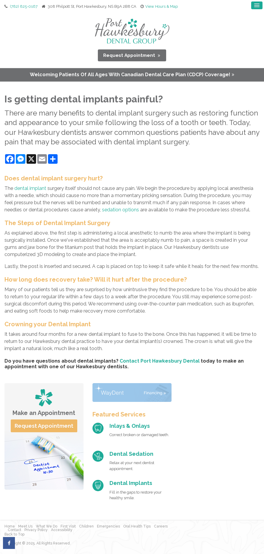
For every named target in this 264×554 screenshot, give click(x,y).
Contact (14, 530)
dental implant (30, 188)
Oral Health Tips (137, 526)
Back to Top (14, 534)
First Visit (68, 526)
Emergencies (108, 526)
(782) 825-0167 (24, 6)
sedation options (120, 209)
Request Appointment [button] (130, 54)
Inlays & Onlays (129, 425)
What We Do (46, 526)
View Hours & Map (161, 6)
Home (9, 526)
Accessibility (61, 530)
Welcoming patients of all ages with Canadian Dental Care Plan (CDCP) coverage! (130, 74)
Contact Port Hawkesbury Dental (160, 360)
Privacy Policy (36, 530)
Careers (161, 526)
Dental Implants (130, 483)
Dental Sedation (131, 453)
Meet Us (25, 526)
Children (86, 526)
